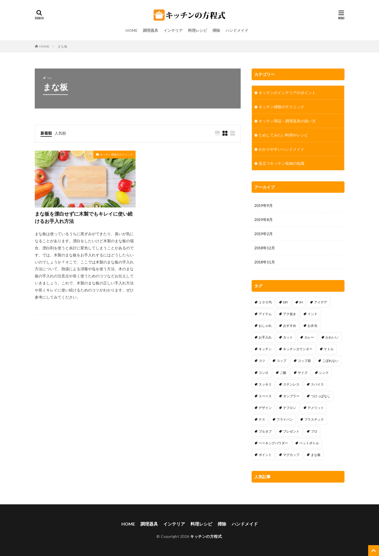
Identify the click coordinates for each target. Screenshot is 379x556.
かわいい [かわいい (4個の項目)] (332, 337)
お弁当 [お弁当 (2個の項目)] (312, 326)
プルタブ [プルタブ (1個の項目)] (265, 431)
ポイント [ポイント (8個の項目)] (265, 455)
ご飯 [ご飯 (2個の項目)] (283, 373)
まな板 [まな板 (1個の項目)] (316, 455)
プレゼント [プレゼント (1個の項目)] (291, 431)
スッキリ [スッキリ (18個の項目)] (265, 384)
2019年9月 (263, 205)
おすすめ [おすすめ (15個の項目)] (289, 326)
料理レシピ (197, 30)
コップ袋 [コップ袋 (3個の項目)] (304, 361)
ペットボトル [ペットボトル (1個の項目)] (309, 443)
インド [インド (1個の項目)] (312, 314)
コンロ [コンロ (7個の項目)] (263, 373)
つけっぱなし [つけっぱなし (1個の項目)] (320, 396)
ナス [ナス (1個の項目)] (262, 419)
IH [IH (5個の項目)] (301, 302)
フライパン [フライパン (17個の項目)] (285, 419)
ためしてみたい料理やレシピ (283, 135)
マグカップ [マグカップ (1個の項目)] (291, 455)
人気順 (60, 133)
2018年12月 (264, 248)
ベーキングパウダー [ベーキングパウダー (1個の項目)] (273, 443)
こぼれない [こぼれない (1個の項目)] (330, 361)
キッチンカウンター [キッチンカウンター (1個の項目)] (297, 349)
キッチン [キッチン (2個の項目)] (265, 349)
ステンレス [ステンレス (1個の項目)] (291, 384)
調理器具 (150, 30)
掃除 (216, 30)
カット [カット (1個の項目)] (288, 337)
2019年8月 (263, 219)
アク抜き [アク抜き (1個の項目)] (289, 314)
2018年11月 (264, 262)
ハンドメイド (236, 30)
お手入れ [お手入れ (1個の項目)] (265, 337)
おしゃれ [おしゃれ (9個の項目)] (265, 326)
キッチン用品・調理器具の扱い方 (287, 121)
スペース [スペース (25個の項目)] (265, 396)
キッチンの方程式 (206, 536)
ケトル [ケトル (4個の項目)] (329, 349)
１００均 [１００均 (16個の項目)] (265, 302)
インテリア (173, 30)
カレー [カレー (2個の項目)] (309, 337)
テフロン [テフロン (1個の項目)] (289, 408)
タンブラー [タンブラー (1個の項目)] (291, 396)
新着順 (46, 133)
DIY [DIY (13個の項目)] (285, 302)
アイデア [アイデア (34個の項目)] (320, 302)
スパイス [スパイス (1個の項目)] (317, 384)
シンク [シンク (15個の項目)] (324, 373)
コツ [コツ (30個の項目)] (262, 361)
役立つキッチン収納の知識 (281, 163)
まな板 (62, 46)
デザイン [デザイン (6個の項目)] (265, 408)
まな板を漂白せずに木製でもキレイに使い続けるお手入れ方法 (84, 217)
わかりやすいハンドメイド (281, 149)
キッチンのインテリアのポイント (287, 92)
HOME (131, 30)
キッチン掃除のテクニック (116, 154)
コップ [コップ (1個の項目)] (281, 361)
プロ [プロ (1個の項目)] (314, 431)
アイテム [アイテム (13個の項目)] (265, 314)
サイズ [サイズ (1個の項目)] (303, 373)
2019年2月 (263, 233)
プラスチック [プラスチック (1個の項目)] (314, 419)
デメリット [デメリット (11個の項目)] (316, 408)
